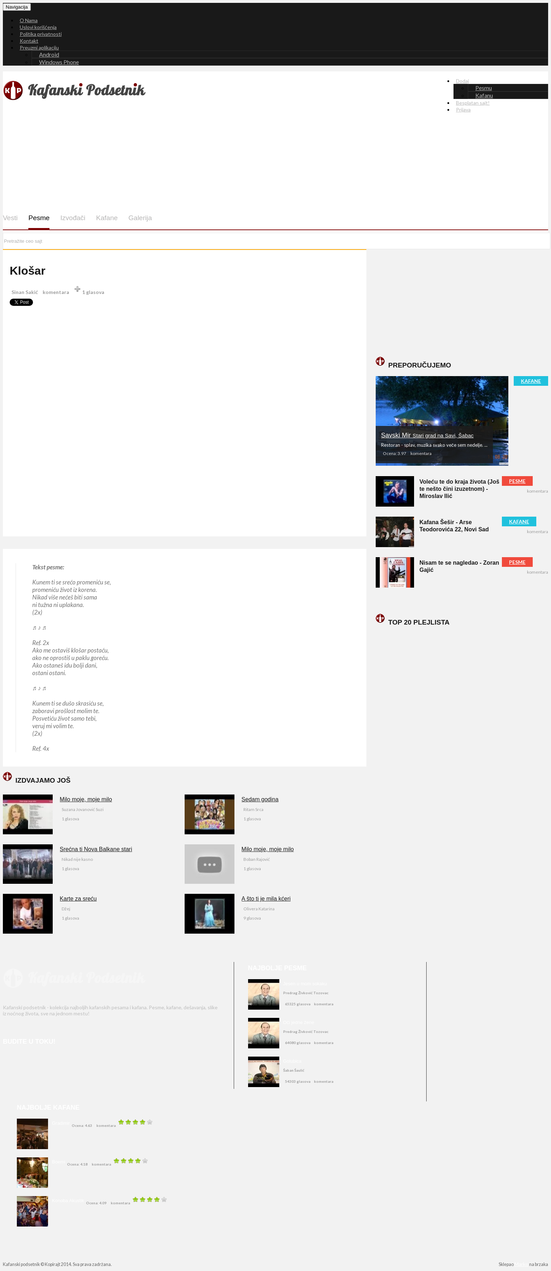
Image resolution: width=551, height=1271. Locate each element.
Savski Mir (427, 435)
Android (49, 54)
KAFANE (531, 381)
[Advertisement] (224, 158)
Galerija (140, 218)
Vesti (10, 218)
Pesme (38, 218)
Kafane (107, 218)
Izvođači (72, 218)
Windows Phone (59, 61)
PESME (517, 481)
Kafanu (484, 95)
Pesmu (483, 87)
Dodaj (462, 81)
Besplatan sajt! (473, 103)
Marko (521, 1264)
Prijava (463, 109)
